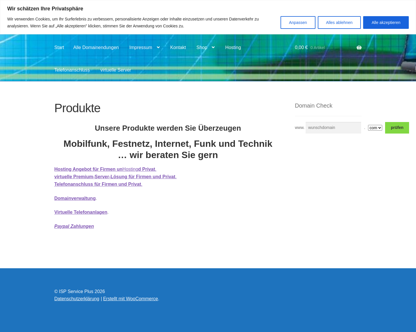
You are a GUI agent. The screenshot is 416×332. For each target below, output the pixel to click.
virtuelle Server (115, 69)
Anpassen (298, 22)
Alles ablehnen (339, 22)
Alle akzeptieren (386, 22)
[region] (208, 17)
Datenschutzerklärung (76, 298)
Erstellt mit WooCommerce (130, 298)
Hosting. (105, 169)
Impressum (140, 47)
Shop (201, 47)
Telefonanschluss (72, 69)
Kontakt (178, 47)
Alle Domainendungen (96, 47)
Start (59, 47)
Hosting (233, 47)
